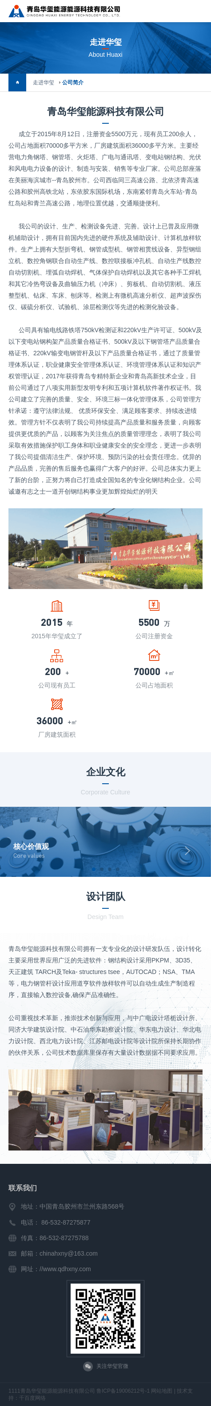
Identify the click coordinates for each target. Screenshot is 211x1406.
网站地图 (161, 1391)
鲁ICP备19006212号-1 (123, 1391)
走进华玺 (43, 82)
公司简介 (73, 82)
